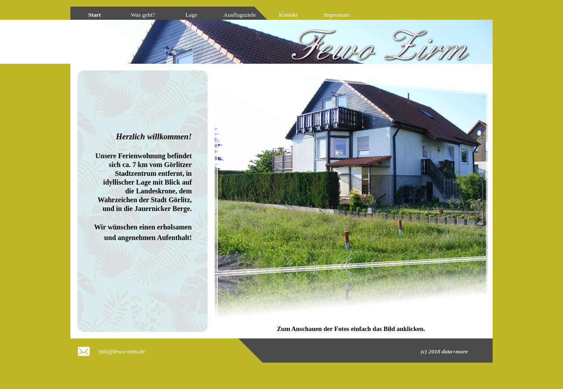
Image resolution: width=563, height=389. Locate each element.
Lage (191, 14)
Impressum (336, 14)
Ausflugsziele (239, 14)
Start (94, 14)
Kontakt (288, 14)
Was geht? (143, 14)
